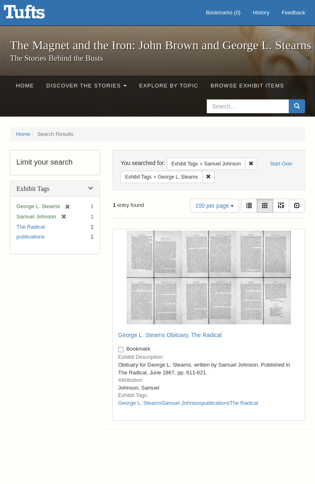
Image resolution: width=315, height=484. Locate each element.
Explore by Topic (168, 86)
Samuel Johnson (181, 403)
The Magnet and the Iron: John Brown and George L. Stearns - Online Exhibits (34, 14)
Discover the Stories (86, 86)
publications (30, 237)
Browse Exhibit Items (247, 86)
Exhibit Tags (33, 188)
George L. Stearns (140, 403)
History (261, 12)
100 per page (214, 205)
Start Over (281, 164)
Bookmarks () (223, 12)
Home (25, 86)
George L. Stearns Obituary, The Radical (169, 335)
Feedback (293, 12)
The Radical (30, 227)
